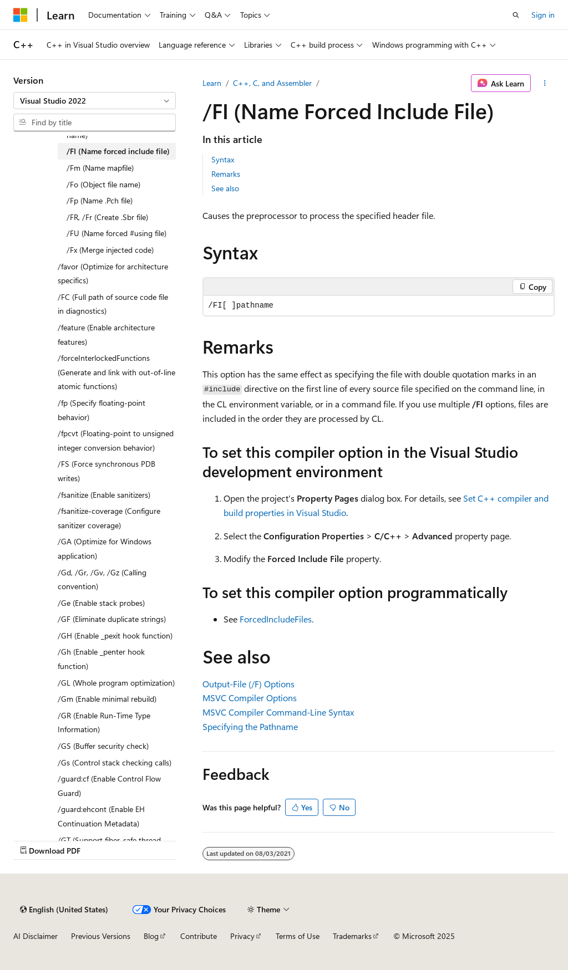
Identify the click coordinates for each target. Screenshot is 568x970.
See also (225, 188)
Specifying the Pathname (250, 726)
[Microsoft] (20, 15)
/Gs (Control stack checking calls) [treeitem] (114, 762)
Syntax (222, 159)
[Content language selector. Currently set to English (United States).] (64, 909)
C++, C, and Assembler (272, 83)
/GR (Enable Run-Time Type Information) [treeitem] (104, 722)
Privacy (242, 936)
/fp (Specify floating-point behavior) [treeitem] (101, 409)
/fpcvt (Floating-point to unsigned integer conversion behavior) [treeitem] (116, 440)
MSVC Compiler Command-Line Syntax (278, 712)
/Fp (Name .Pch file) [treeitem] (100, 200)
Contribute (198, 936)
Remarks (225, 174)
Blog (151, 936)
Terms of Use (298, 936)
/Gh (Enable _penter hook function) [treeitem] (101, 658)
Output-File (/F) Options (248, 684)
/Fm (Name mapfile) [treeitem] (100, 167)
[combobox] (94, 101)
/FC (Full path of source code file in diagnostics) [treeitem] (113, 304)
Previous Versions (100, 936)
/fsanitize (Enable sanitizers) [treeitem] (104, 494)
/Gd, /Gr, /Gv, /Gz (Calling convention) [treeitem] (102, 579)
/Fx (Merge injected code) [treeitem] (110, 249)
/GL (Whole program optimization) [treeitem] (116, 682)
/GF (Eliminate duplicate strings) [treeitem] (112, 619)
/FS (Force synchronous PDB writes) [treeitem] (106, 470)
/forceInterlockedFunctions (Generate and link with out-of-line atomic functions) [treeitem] (116, 372)
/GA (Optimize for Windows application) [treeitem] (104, 548)
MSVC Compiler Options (249, 697)
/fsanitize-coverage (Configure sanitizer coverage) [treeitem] (109, 518)
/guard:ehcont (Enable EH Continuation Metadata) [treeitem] (101, 816)
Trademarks (352, 936)
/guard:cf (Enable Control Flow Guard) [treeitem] (109, 785)
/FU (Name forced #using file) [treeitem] (116, 233)
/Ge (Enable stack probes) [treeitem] (101, 603)
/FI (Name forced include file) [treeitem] (118, 151)
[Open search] (516, 15)
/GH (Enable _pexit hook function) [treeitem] (115, 635)
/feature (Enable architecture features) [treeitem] (106, 334)
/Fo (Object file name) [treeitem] (103, 184)
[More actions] (545, 83)
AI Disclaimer (35, 936)
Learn (211, 83)
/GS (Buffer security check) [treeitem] (103, 746)
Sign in (543, 14)
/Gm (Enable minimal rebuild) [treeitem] (107, 698)
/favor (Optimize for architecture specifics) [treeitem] (113, 273)
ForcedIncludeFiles (276, 619)
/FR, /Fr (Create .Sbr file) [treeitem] (107, 217)
